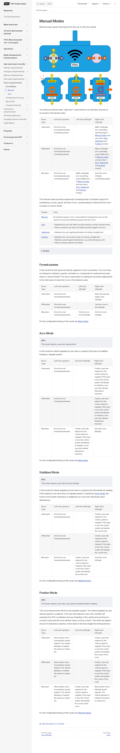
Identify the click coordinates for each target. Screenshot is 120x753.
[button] (27, 10)
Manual (44, 217)
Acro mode (100, 493)
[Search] (44, 3)
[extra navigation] (115, 3)
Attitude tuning (84, 581)
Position (98, 144)
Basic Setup (83, 321)
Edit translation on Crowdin (51, 724)
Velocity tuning (84, 713)
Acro (106, 138)
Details (46, 251)
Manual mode (100, 135)
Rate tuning (83, 460)
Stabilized (99, 141)
